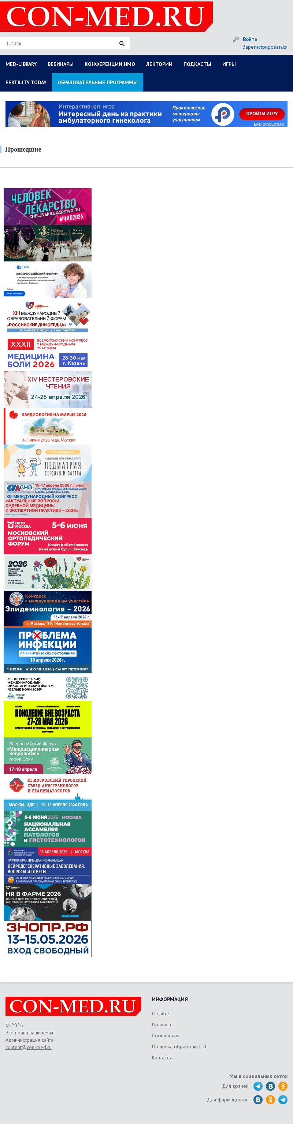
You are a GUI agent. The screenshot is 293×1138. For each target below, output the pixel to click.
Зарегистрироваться (265, 47)
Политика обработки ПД (179, 1046)
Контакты (162, 1057)
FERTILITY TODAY (26, 82)
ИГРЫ (229, 64)
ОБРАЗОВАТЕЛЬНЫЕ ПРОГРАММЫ (98, 82)
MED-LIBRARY (21, 64)
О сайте (160, 1013)
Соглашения (165, 1035)
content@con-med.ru (28, 1047)
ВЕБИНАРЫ (61, 64)
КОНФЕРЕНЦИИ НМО (110, 64)
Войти (250, 39)
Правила (161, 1024)
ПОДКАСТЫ (197, 64)
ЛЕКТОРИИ (159, 64)
